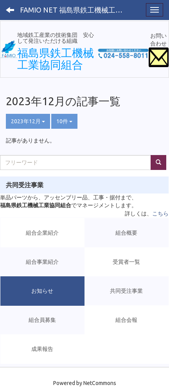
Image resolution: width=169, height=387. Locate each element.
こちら (160, 213)
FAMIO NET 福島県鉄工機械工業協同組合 (76, 10)
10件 (64, 121)
